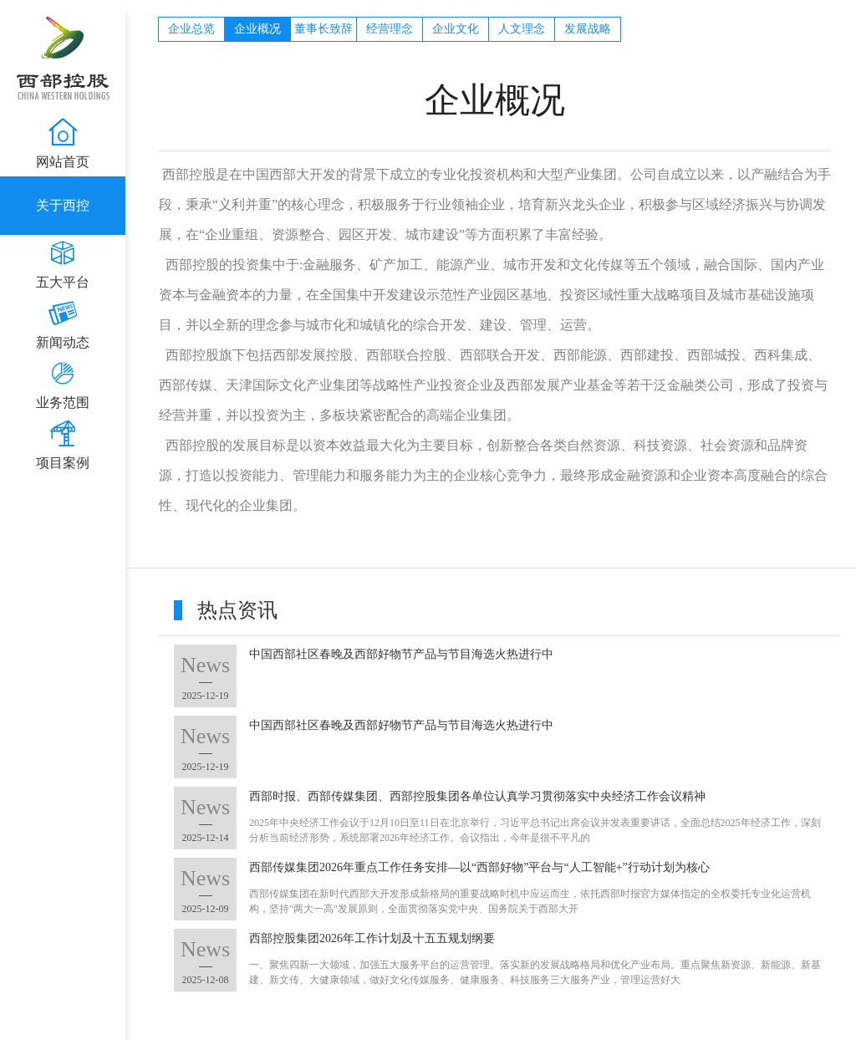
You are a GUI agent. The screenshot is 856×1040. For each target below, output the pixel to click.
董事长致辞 (323, 29)
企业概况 (257, 29)
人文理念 (521, 29)
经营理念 (389, 29)
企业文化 (455, 29)
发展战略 (587, 29)
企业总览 (191, 29)
